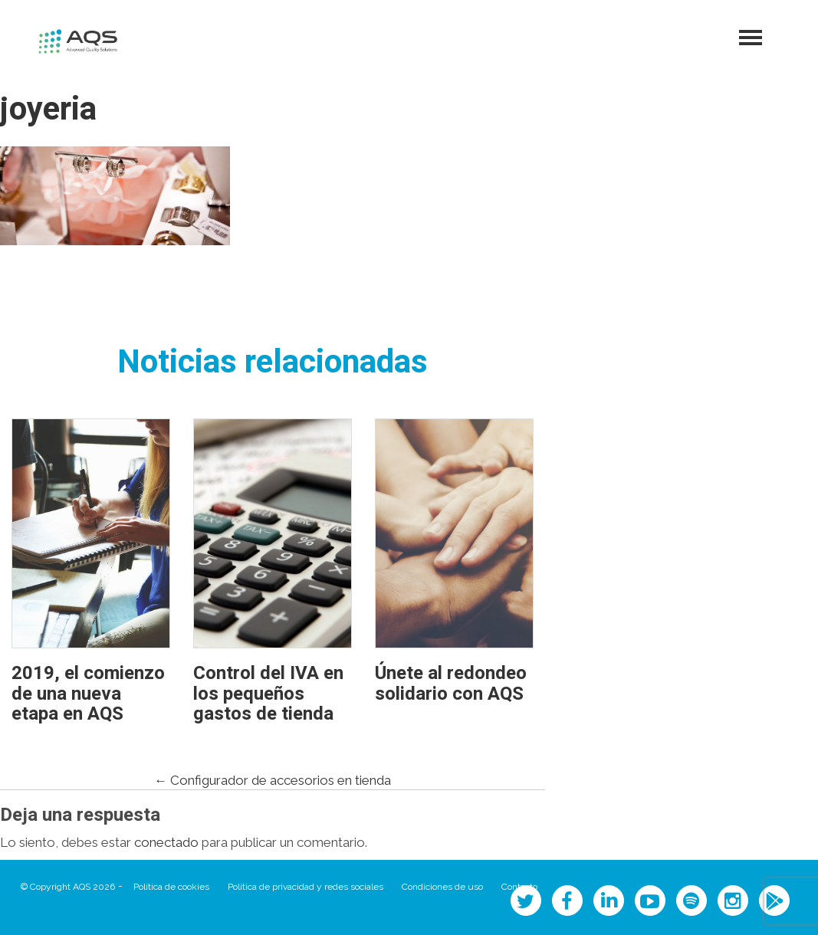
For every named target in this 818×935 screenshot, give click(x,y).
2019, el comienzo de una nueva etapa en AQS (88, 693)
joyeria (48, 109)
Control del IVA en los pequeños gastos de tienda (268, 693)
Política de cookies (171, 886)
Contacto (519, 886)
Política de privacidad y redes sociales (305, 886)
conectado (166, 842)
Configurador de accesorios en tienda (272, 780)
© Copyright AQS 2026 (68, 886)
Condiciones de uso (442, 886)
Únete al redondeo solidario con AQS (451, 683)
